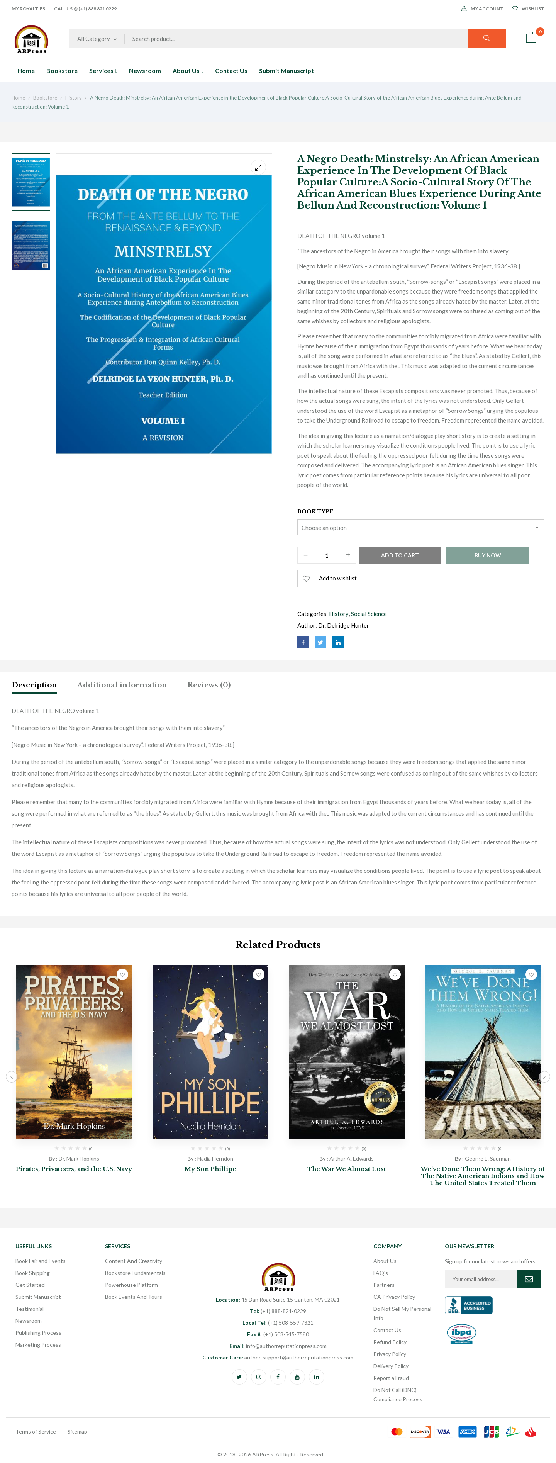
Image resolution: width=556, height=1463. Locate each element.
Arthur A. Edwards (351, 1158)
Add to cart (400, 555)
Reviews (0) (209, 685)
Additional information (122, 685)
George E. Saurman (488, 1158)
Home (18, 98)
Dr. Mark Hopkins (79, 1158)
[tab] (34, 686)
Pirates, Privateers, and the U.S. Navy (74, 1169)
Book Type (315, 511)
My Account (482, 9)
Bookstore (45, 98)
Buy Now (488, 555)
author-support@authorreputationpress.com (277, 1357)
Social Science (369, 613)
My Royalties (28, 9)
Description (34, 685)
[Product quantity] (327, 555)
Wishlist (528, 9)
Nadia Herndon (215, 1158)
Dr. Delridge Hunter (343, 625)
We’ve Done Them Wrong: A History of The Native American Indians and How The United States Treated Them (483, 1175)
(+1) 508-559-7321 (278, 1322)
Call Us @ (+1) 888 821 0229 (85, 9)
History (73, 98)
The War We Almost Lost (346, 1169)
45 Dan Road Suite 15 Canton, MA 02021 (278, 1299)
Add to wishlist (338, 578)
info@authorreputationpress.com (278, 1345)
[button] (531, 39)
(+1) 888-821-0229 (278, 1311)
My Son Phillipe (210, 1169)
